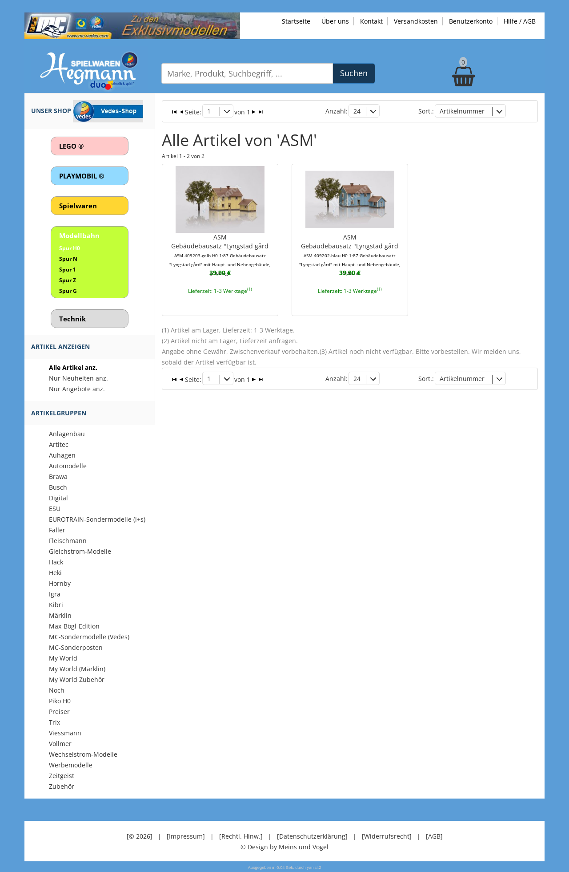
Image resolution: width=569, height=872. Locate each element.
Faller (57, 530)
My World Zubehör (76, 679)
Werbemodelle (70, 765)
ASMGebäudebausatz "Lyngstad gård (220, 254)
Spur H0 (69, 248)
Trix (54, 722)
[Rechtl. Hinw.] (241, 836)
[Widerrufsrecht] (387, 836)
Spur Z (67, 280)
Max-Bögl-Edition (74, 626)
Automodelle (68, 466)
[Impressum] (186, 836)
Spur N (68, 259)
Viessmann (65, 733)
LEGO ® (71, 146)
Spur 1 (67, 269)
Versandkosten (416, 21)
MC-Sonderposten (76, 647)
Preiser (59, 711)
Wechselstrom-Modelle (83, 754)
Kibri (56, 604)
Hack (56, 562)
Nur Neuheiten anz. (78, 378)
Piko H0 (60, 701)
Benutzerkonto (471, 21)
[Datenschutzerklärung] (312, 836)
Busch (58, 487)
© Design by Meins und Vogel (284, 847)
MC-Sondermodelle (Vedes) (89, 637)
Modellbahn (79, 235)
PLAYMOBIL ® (81, 175)
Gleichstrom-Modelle (80, 551)
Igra (54, 594)
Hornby (60, 583)
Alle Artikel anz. (73, 367)
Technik (72, 318)
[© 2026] (139, 836)
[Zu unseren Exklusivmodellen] (132, 25)
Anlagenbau (67, 434)
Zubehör (61, 786)
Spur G (68, 291)
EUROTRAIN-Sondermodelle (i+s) (97, 519)
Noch (56, 690)
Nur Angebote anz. (77, 389)
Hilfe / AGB (520, 21)
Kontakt (371, 21)
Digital (58, 498)
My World (63, 658)
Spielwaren (78, 205)
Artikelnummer (462, 111)
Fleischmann (68, 540)
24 (357, 111)
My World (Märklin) (77, 669)
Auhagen (62, 455)
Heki (55, 572)
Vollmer (60, 743)
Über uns (335, 21)
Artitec (58, 444)
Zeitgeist (61, 775)
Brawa (58, 476)
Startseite (296, 21)
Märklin (60, 615)
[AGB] (434, 836)
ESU (54, 508)
